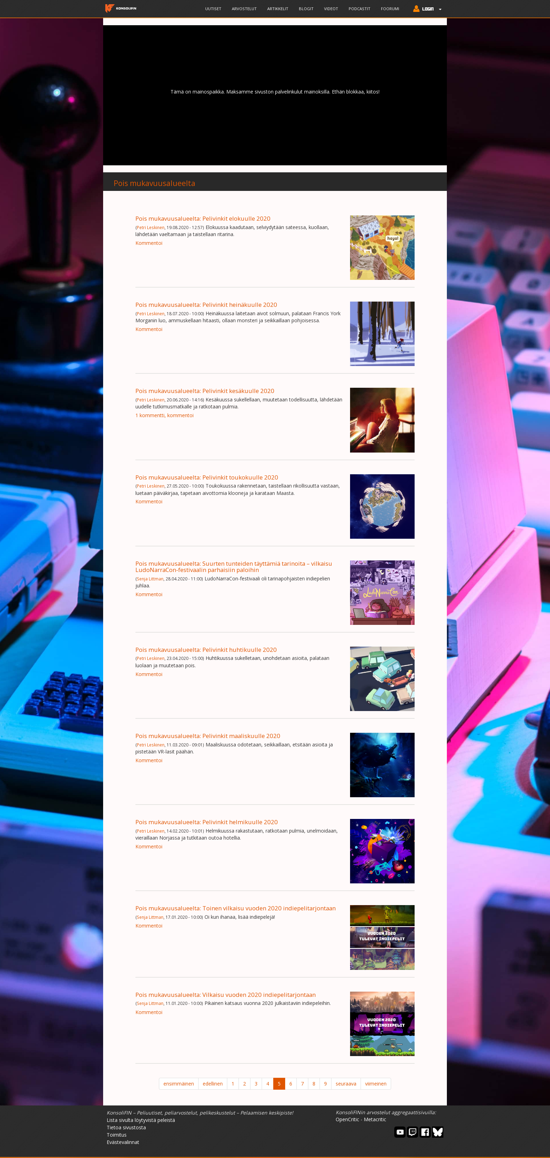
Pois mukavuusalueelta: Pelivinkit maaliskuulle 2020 (207, 736)
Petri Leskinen (151, 227)
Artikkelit (277, 8)
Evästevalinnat (123, 1142)
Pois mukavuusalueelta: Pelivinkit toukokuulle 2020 (206, 477)
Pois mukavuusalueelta (154, 183)
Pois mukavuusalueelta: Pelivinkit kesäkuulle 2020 (204, 391)
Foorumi (390, 8)
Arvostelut (244, 8)
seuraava (346, 1083)
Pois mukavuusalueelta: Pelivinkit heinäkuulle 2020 (206, 305)
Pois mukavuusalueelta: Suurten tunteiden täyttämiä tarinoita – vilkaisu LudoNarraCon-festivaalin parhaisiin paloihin (233, 566)
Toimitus (117, 1134)
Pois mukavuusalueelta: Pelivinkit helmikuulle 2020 (206, 822)
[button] (425, 9)
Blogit (306, 8)
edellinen (213, 1083)
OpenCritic (347, 1119)
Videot (331, 8)
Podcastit (359, 8)
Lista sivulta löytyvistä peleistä (141, 1120)
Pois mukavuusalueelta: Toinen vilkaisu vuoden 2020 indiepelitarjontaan (235, 908)
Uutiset (213, 8)
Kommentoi (148, 243)
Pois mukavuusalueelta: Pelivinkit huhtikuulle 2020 (206, 650)
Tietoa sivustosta (126, 1127)
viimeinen (376, 1083)
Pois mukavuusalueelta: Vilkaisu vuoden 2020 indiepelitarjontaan (225, 995)
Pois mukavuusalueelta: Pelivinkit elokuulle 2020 (202, 218)
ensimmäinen (178, 1083)
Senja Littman (150, 578)
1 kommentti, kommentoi (164, 415)
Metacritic (375, 1119)
